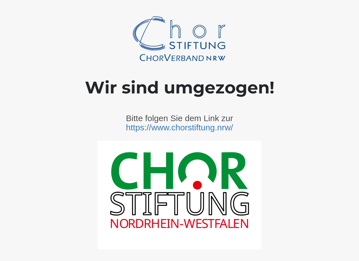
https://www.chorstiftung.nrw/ (179, 127)
